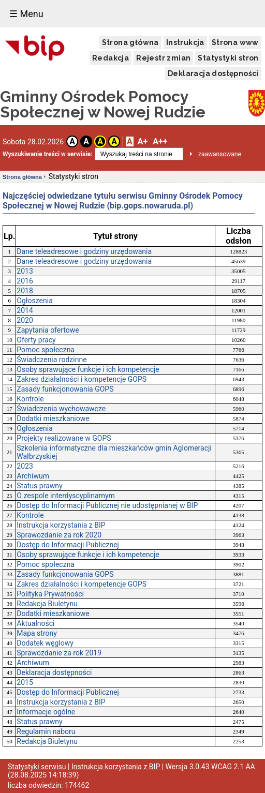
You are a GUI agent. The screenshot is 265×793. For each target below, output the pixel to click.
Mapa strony (37, 633)
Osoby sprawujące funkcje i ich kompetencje (88, 369)
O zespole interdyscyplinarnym (66, 495)
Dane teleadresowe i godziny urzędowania (84, 251)
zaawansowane (219, 154)
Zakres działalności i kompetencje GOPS (81, 379)
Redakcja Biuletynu (47, 604)
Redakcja (110, 58)
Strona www (235, 42)
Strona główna (130, 42)
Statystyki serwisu (37, 766)
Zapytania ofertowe (48, 330)
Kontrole (30, 399)
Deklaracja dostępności (213, 73)
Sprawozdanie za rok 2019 (59, 653)
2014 (25, 310)
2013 (25, 271)
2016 (25, 281)
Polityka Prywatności (50, 594)
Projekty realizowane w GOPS (64, 438)
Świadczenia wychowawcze (61, 409)
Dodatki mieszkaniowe (53, 418)
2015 (25, 682)
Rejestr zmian (163, 58)
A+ (143, 141)
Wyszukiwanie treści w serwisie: (47, 154)
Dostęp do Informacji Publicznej (68, 545)
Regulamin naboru (46, 731)
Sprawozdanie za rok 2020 (59, 535)
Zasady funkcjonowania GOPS (65, 389)
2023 (25, 466)
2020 (25, 320)
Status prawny (39, 486)
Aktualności (35, 623)
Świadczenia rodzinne (51, 359)
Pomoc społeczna (46, 350)
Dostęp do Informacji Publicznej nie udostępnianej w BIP (107, 505)
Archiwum (33, 476)
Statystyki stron (228, 58)
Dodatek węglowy (45, 643)
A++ (160, 141)
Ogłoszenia (35, 300)
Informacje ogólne (46, 712)
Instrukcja (185, 42)
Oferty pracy (36, 340)
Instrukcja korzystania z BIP (61, 525)
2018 (25, 291)
